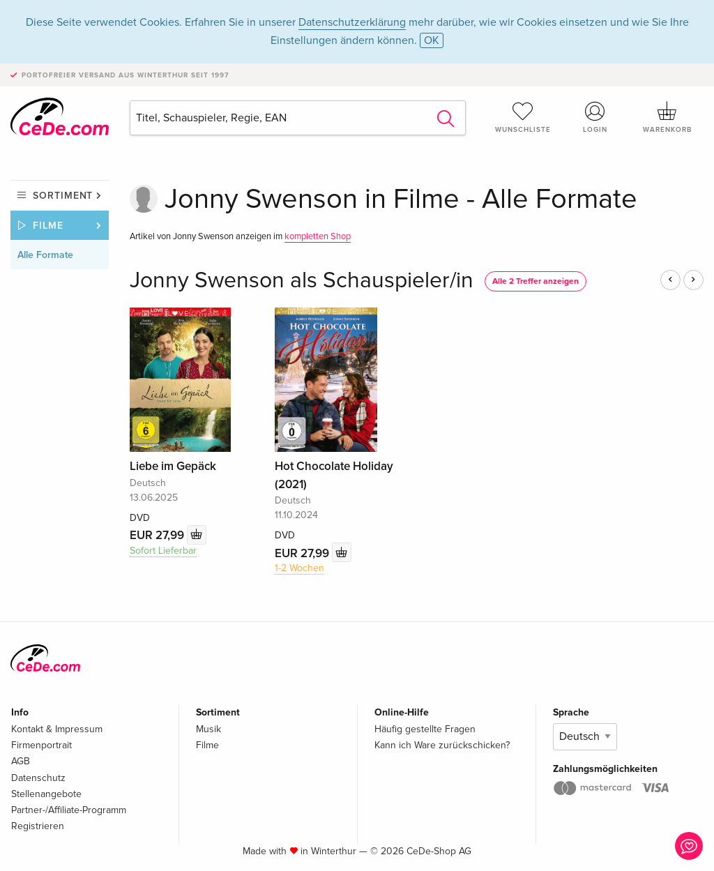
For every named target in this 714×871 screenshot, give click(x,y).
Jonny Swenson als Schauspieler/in (301, 280)
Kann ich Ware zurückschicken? (442, 745)
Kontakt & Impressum (56, 729)
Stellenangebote (46, 794)
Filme (48, 226)
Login (595, 117)
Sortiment (63, 196)
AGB (20, 761)
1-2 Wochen (299, 568)
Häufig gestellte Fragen (425, 729)
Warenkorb (667, 117)
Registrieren (37, 826)
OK (431, 40)
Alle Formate (45, 255)
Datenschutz (38, 778)
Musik (208, 729)
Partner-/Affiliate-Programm (68, 810)
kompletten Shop (317, 236)
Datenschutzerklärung (352, 22)
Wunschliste (523, 117)
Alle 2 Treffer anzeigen (535, 281)
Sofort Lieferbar (163, 550)
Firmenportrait (41, 745)
